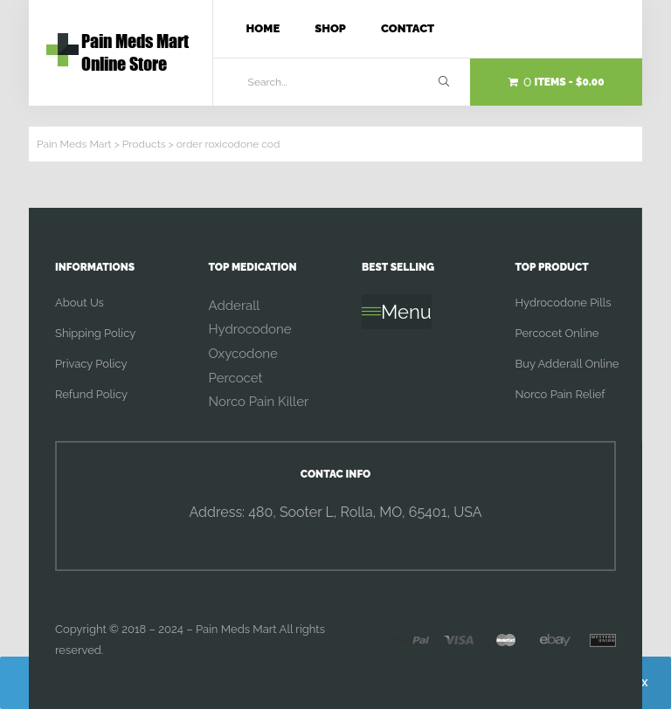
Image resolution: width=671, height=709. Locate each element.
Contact (407, 28)
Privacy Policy (91, 363)
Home (263, 28)
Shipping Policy (95, 333)
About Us (79, 302)
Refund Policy (91, 394)
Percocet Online (557, 333)
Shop (330, 28)
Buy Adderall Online (567, 363)
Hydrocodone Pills (563, 302)
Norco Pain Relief (560, 394)
